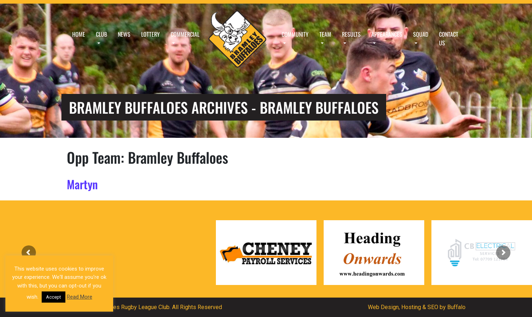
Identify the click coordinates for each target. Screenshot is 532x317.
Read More (79, 297)
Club (101, 34)
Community (295, 34)
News (124, 34)
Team (325, 34)
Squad (420, 34)
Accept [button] (53, 297)
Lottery (150, 34)
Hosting (411, 307)
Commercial (185, 34)
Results (351, 34)
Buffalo (456, 307)
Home (78, 34)
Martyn (82, 184)
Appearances (386, 34)
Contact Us (448, 38)
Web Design (383, 307)
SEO (432, 307)
